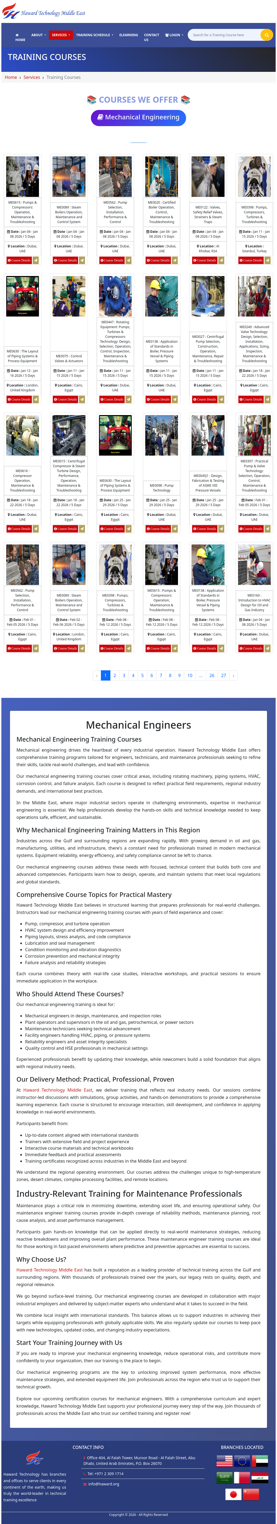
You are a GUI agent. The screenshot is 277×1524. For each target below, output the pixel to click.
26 (211, 675)
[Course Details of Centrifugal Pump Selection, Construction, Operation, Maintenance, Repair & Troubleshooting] (208, 296)
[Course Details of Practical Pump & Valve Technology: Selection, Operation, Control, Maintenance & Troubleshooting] (254, 435)
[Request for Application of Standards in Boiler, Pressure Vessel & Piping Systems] (175, 399)
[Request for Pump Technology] (175, 529)
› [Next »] (233, 675)
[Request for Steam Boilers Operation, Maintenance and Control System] (82, 260)
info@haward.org (103, 1483)
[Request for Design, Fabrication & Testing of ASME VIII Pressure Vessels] (221, 529)
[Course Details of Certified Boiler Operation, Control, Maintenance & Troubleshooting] (161, 176)
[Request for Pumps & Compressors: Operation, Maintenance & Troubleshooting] (36, 260)
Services (32, 77)
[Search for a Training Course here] (225, 35)
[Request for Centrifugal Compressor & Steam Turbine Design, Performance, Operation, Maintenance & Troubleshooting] (82, 529)
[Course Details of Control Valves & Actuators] (68, 296)
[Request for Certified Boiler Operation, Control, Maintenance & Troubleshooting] (175, 260)
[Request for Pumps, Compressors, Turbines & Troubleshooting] (268, 260)
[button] (38, 35)
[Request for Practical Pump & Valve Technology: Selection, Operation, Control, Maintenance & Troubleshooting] (268, 529)
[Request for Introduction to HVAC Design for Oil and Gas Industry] (268, 648)
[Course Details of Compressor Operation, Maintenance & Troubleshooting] (22, 435)
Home (11, 77)
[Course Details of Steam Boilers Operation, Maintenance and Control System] (68, 176)
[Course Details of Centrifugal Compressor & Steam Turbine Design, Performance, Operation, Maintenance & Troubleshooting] (68, 435)
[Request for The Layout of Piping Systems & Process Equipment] (36, 399)
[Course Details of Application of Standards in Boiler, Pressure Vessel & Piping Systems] (161, 296)
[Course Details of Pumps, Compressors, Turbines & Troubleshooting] (254, 176)
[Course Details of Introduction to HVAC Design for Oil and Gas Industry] (254, 564)
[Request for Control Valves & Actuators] (82, 399)
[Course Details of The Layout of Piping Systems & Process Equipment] (22, 296)
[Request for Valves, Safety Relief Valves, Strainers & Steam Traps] (221, 260)
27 (223, 675)
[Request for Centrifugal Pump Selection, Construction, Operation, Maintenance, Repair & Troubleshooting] (221, 399)
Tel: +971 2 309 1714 (106, 1473)
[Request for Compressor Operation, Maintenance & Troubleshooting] (36, 529)
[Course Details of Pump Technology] (161, 435)
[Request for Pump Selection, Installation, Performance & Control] (128, 260)
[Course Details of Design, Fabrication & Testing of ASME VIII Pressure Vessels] (208, 435)
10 (189, 675)
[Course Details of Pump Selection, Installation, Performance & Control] (115, 176)
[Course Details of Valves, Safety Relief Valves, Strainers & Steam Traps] (208, 176)
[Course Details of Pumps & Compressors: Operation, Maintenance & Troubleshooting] (22, 176)
